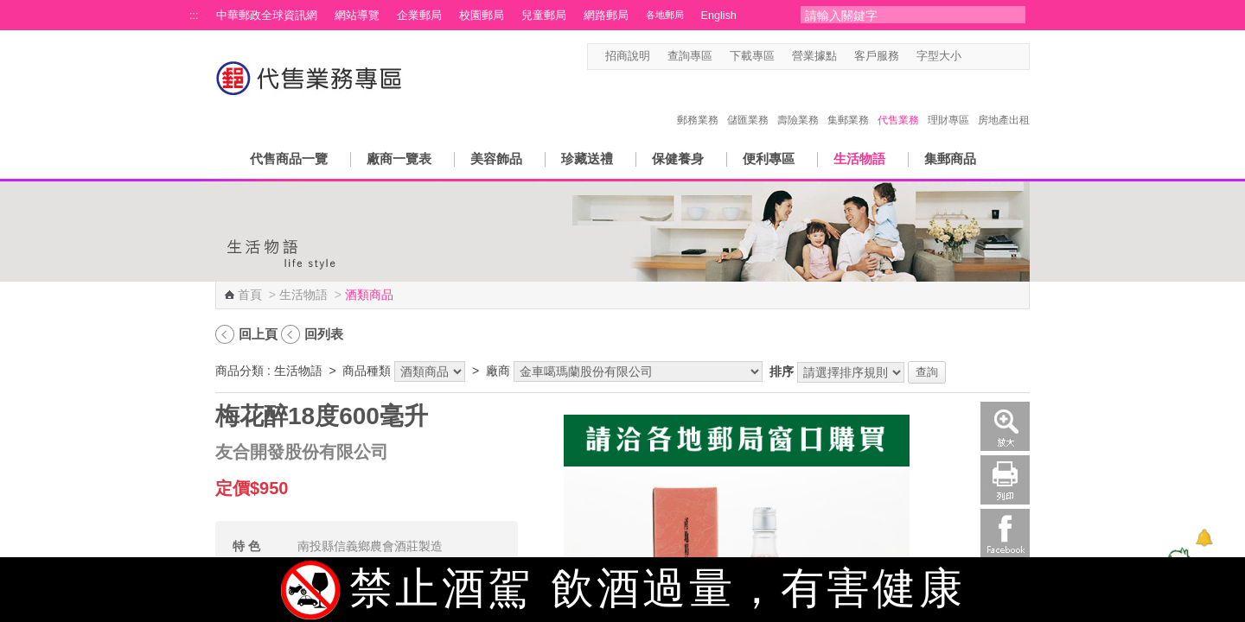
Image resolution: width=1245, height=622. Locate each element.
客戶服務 (876, 56)
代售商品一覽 (289, 158)
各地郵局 (665, 15)
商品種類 (366, 371)
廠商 (498, 371)
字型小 (972, 56)
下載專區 (752, 56)
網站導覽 (357, 16)
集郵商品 (950, 158)
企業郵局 (419, 16)
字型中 (988, 56)
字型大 (1005, 56)
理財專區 (948, 102)
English (719, 16)
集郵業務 (848, 102)
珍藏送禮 (587, 158)
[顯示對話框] (1204, 538)
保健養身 (678, 158)
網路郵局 (606, 16)
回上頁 (258, 334)
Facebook (1005, 533)
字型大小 (938, 56)
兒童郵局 (543, 16)
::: (194, 16)
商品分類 (239, 371)
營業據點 (814, 56)
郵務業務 (697, 102)
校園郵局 (481, 16)
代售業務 (898, 102)
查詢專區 (689, 56)
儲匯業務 (748, 102)
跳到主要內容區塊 (9, 9)
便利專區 (769, 158)
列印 (1005, 480)
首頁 (250, 294)
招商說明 (627, 56)
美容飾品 (496, 158)
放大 (1005, 426)
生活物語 (859, 158)
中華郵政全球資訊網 (266, 16)
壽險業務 (798, 102)
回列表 (323, 334)
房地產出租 (1004, 102)
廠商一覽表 (399, 158)
